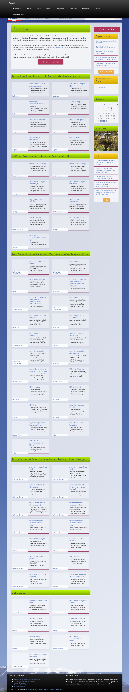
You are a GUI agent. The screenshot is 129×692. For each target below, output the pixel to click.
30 (106, 121)
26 (114, 118)
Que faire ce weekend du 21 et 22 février (106, 42)
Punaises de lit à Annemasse (23, 685)
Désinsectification (19, 687)
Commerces (86, 9)
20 (98, 118)
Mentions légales (42, 690)
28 (101, 121)
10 (109, 113)
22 (103, 118)
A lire (106, 200)
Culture (40, 9)
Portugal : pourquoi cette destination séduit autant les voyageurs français (105, 170)
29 (103, 121)
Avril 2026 (106, 104)
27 (98, 121)
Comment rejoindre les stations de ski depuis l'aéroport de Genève (106, 162)
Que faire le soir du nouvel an (105, 47)
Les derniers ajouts (20, 683)
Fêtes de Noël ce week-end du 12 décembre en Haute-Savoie (106, 58)
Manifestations (18, 9)
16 (106, 116)
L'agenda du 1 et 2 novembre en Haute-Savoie (105, 64)
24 (109, 118)
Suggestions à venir (106, 71)
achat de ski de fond (59, 47)
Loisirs (49, 9)
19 (114, 116)
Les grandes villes (19, 15)
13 (98, 116)
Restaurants (74, 9)
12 (114, 113)
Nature (30, 9)
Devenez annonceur (56, 690)
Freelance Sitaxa (30, 690)
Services (98, 9)
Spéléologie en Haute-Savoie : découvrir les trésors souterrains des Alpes (106, 184)
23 (106, 118)
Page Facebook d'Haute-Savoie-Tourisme (27, 679)
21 (101, 118)
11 (111, 113)
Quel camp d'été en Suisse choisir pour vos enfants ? (104, 177)
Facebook (102, 88)
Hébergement (61, 9)
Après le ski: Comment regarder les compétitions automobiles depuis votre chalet (106, 192)
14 (101, 116)
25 (111, 118)
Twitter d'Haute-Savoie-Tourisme (24, 681)
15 (103, 116)
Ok (117, 18)
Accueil (12, 3)
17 (109, 116)
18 (111, 116)
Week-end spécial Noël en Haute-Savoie (104, 52)
